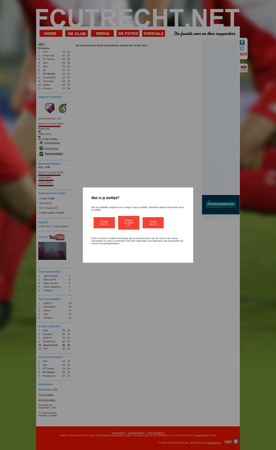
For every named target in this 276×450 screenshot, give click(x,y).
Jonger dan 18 (104, 222)
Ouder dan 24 (153, 222)
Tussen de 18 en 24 (128, 223)
